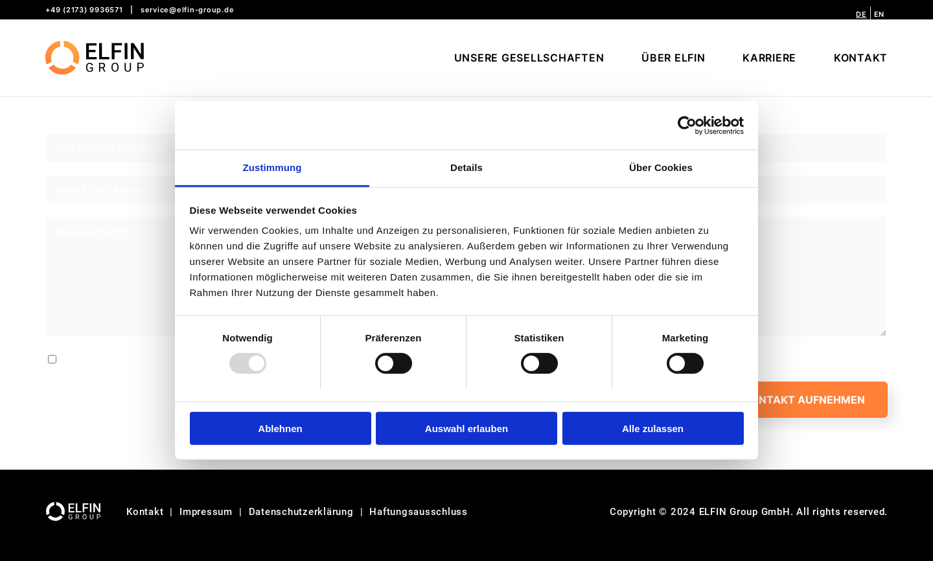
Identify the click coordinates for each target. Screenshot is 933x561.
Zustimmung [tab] (272, 167)
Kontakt (144, 512)
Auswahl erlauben (466, 428)
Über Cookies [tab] (661, 167)
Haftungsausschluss (418, 512)
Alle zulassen (653, 428)
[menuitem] (862, 14)
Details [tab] (466, 167)
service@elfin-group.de (188, 9)
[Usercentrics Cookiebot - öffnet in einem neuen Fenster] (687, 125)
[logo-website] (94, 57)
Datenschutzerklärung (301, 512)
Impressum (206, 512)
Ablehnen (280, 428)
